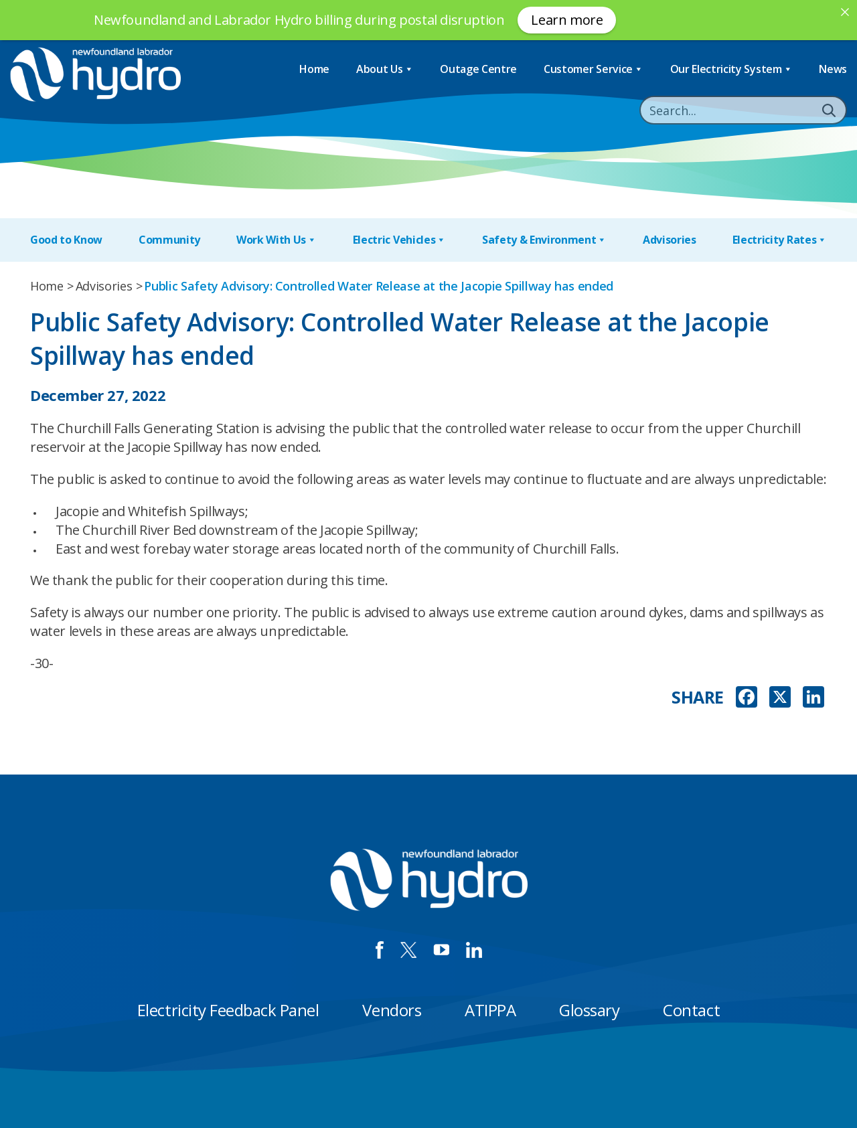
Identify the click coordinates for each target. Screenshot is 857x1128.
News (833, 69)
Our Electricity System (731, 69)
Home (314, 69)
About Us (384, 69)
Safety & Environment (544, 240)
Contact (691, 1010)
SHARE (698, 697)
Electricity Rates (779, 240)
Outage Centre (478, 69)
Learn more (567, 20)
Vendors (391, 1010)
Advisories (669, 239)
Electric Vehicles (399, 240)
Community (169, 239)
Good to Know (66, 239)
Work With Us (276, 240)
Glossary (589, 1010)
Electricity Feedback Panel (228, 1010)
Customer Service (593, 69)
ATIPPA (490, 1010)
